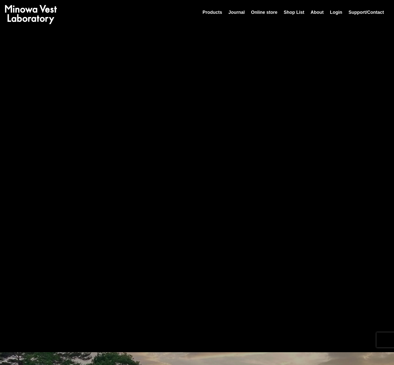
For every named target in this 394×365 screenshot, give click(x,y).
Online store (264, 12)
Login (336, 12)
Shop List (294, 12)
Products (212, 12)
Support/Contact (366, 12)
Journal (236, 12)
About (317, 12)
